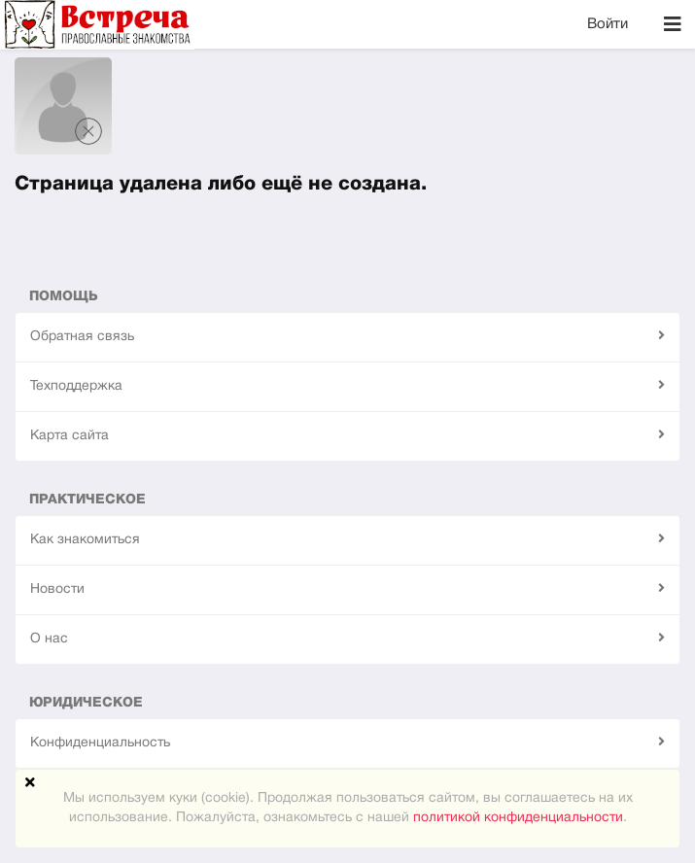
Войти (607, 24)
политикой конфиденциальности (518, 817)
